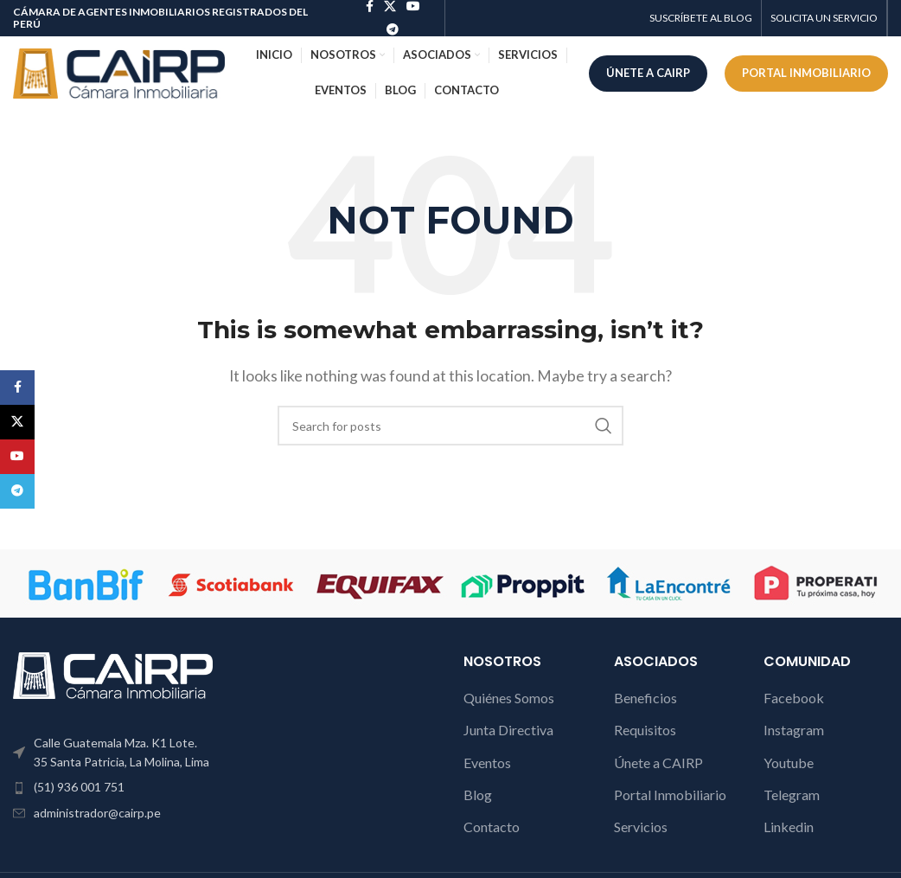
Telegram (792, 794)
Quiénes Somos (508, 697)
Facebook (794, 697)
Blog (477, 794)
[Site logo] (119, 71)
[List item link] (113, 787)
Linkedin (789, 826)
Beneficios (645, 697)
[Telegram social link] (392, 30)
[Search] (450, 425)
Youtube (789, 762)
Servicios (641, 826)
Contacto (491, 826)
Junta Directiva (508, 729)
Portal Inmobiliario (670, 794)
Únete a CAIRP (658, 762)
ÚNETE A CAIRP (648, 73)
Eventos (487, 762)
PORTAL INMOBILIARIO (806, 73)
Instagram (794, 729)
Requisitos (645, 729)
